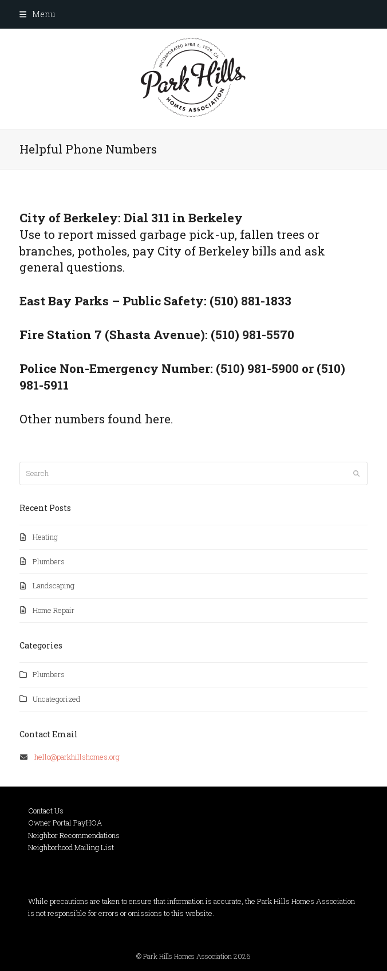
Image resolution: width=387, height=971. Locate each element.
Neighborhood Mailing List (71, 847)
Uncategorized (56, 699)
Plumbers (49, 561)
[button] (37, 14)
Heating (45, 537)
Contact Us (46, 810)
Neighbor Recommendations (74, 835)
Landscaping (53, 585)
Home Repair (53, 610)
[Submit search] (356, 473)
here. (159, 419)
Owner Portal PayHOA (65, 822)
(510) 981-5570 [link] (252, 335)
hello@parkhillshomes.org (77, 757)
